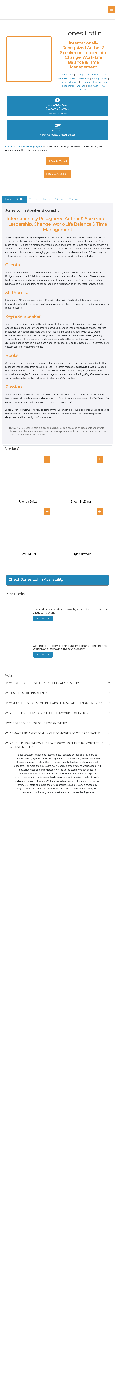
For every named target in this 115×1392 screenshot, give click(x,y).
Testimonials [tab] (77, 199)
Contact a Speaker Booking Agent (23, 146)
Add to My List (57, 161)
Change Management (87, 74)
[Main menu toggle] (111, 9)
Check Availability (57, 174)
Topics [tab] (33, 199)
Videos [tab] (59, 199)
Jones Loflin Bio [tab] (14, 199)
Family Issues (99, 78)
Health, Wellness (79, 78)
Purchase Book (43, 618)
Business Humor (69, 82)
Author (81, 86)
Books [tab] (46, 199)
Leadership (67, 74)
